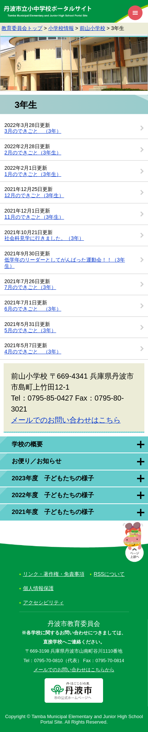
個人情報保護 (38, 588)
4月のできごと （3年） (32, 351)
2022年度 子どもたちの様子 (53, 495)
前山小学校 (92, 28)
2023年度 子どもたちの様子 (53, 478)
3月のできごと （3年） (32, 131)
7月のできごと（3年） (30, 287)
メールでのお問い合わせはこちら (66, 420)
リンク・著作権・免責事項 (53, 574)
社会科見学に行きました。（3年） (44, 238)
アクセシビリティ (43, 602)
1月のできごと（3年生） (32, 174)
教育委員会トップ (21, 28)
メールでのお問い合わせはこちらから (74, 669)
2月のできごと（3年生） (32, 152)
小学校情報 (61, 28)
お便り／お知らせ (36, 461)
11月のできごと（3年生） (34, 217)
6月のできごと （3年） (32, 309)
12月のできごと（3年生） (34, 195)
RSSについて (109, 574)
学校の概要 (27, 444)
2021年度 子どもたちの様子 (53, 511)
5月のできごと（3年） (30, 330)
